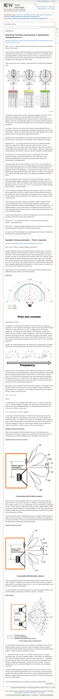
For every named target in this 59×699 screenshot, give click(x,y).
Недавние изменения (41, 6)
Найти (54, 4)
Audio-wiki (19, 15)
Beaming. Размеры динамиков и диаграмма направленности (22, 16)
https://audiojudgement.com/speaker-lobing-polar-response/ (24, 243)
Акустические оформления (44, 15)
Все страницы (51, 8)
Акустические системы (29, 15)
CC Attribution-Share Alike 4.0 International (33, 692)
